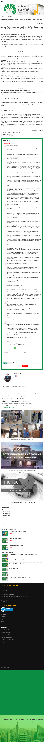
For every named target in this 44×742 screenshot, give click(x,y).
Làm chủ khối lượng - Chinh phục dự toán (17, 576)
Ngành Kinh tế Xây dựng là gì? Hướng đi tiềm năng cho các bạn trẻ (14, 448)
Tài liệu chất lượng (6, 569)
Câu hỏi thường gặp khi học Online (8, 684)
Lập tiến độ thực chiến (13, 613)
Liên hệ (2, 666)
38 (23, 393)
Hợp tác (2, 669)
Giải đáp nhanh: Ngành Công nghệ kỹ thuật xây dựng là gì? (13, 446)
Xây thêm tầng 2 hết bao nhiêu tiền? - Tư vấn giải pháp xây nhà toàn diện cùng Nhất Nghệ (18, 438)
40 (28, 393)
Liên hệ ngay (22, 726)
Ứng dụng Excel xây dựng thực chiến (17, 608)
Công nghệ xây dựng (6, 556)
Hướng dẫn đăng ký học (5, 674)
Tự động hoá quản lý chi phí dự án (16, 590)
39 (26, 393)
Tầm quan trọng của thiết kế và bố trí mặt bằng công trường (13, 450)
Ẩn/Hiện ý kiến (6, 188)
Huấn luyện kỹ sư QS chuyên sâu (15, 583)
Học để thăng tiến (6, 560)
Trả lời (25, 246)
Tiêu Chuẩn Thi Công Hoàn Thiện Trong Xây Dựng (22, 484)
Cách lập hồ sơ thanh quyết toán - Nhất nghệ (10, 443)
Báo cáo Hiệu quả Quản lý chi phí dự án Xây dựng (19, 622)
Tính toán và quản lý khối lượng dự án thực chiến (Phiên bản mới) (23, 599)
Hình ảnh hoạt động (6, 558)
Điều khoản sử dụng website (6, 682)
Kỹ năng (4, 562)
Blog (3, 554)
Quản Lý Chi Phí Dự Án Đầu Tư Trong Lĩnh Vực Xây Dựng (12, 440)
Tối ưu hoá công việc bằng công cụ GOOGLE (18, 604)
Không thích (36, 246)
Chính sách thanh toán (5, 677)
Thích (29, 246)
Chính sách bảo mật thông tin (7, 679)
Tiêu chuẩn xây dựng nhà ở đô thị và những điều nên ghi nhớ (22, 515)
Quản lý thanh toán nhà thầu (15, 618)
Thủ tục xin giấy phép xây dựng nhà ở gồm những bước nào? (22, 547)
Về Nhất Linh (3, 661)
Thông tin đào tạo (6, 571)
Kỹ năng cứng (5, 564)
